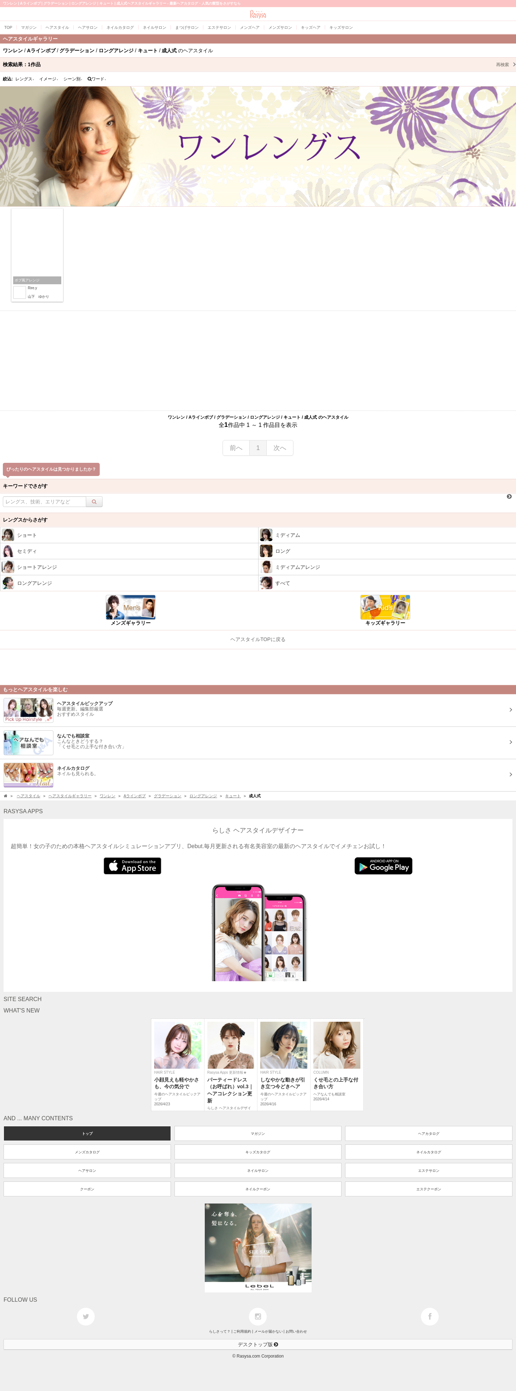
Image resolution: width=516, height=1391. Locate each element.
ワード (97, 78)
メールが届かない (268, 1331)
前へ (236, 447)
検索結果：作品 (259, 64)
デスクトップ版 (258, 1344)
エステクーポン (428, 1189)
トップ (87, 1134)
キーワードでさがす (25, 486)
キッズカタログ (257, 1152)
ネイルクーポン (257, 1189)
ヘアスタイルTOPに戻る (258, 639)
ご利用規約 (242, 1331)
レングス (25, 78)
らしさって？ (219, 1331)
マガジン (258, 1134)
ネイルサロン (258, 1171)
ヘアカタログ (428, 1134)
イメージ (48, 78)
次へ (279, 447)
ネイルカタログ (428, 1152)
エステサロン (428, 1171)
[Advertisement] (258, 361)
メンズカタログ (87, 1152)
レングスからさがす (25, 520)
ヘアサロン (87, 1171)
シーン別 (73, 78)
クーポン (87, 1189)
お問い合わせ (296, 1331)
